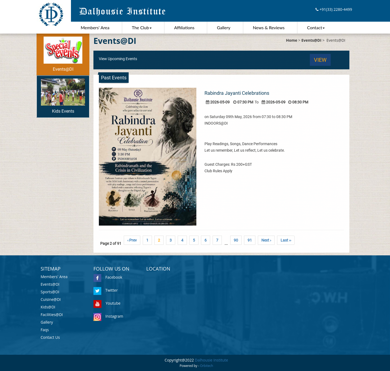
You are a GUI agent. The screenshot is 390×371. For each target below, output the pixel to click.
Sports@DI (50, 291)
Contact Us (50, 337)
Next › (266, 240)
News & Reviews (269, 27)
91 (250, 240)
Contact (316, 27)
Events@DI (63, 54)
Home (291, 40)
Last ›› (286, 240)
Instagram (108, 316)
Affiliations (184, 27)
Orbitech (206, 365)
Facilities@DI (52, 314)
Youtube (107, 303)
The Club (142, 27)
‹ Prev (132, 240)
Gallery (223, 27)
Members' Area (95, 27)
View (320, 60)
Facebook (107, 277)
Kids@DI (48, 307)
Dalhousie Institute (211, 360)
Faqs (45, 329)
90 (236, 240)
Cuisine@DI (51, 299)
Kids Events (63, 96)
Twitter (105, 290)
